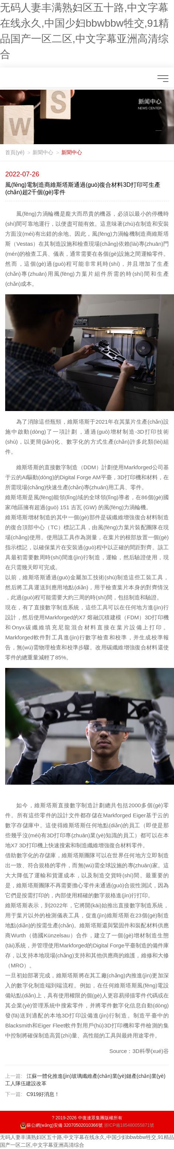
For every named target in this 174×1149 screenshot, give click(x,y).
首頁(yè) (14, 152)
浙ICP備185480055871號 (129, 1125)
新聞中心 (43, 152)
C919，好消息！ (43, 1094)
